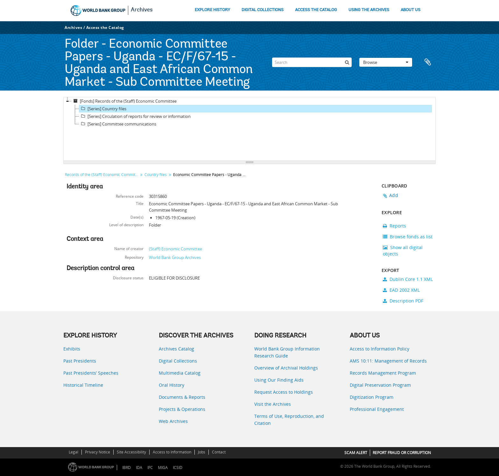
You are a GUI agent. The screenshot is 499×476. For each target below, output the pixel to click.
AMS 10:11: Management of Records (388, 361)
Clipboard (428, 62)
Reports (394, 226)
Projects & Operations (182, 409)
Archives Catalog (176, 349)
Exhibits (71, 349)
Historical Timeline (83, 385)
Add (393, 195)
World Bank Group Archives (175, 257)
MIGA (163, 467)
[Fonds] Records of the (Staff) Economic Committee (124, 101)
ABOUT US (410, 10)
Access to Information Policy (379, 349)
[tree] (249, 129)
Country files (155, 174)
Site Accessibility (131, 452)
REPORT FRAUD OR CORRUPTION (402, 452)
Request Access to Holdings (283, 392)
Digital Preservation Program (380, 385)
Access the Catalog (105, 27)
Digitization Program (371, 397)
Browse (385, 62)
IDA (139, 467)
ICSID (177, 467)
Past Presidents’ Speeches (90, 373)
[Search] (312, 62)
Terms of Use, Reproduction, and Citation (289, 419)
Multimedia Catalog (179, 373)
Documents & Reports (182, 397)
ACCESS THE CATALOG (316, 10)
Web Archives (173, 421)
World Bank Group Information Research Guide (287, 352)
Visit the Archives (272, 404)
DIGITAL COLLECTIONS (263, 10)
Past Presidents (79, 361)
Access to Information (172, 452)
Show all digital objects (403, 250)
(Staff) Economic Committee (175, 249)
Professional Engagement (377, 409)
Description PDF (403, 301)
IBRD (126, 467)
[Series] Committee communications (117, 124)
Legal (73, 452)
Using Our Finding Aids (279, 380)
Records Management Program (383, 373)
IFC (150, 467)
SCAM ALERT (355, 452)
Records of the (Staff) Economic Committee (102, 174)
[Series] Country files (102, 108)
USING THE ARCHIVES (368, 10)
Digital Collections (178, 361)
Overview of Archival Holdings (286, 368)
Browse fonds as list (407, 237)
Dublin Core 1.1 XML (408, 279)
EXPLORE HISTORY (212, 10)
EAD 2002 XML (401, 290)
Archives (142, 10)
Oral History (171, 385)
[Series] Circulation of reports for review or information (135, 116)
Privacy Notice (97, 452)
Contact (219, 452)
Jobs (201, 452)
